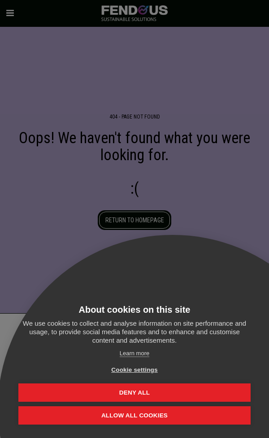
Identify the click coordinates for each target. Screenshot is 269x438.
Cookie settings (134, 369)
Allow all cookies (134, 415)
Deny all (134, 392)
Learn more (134, 353)
